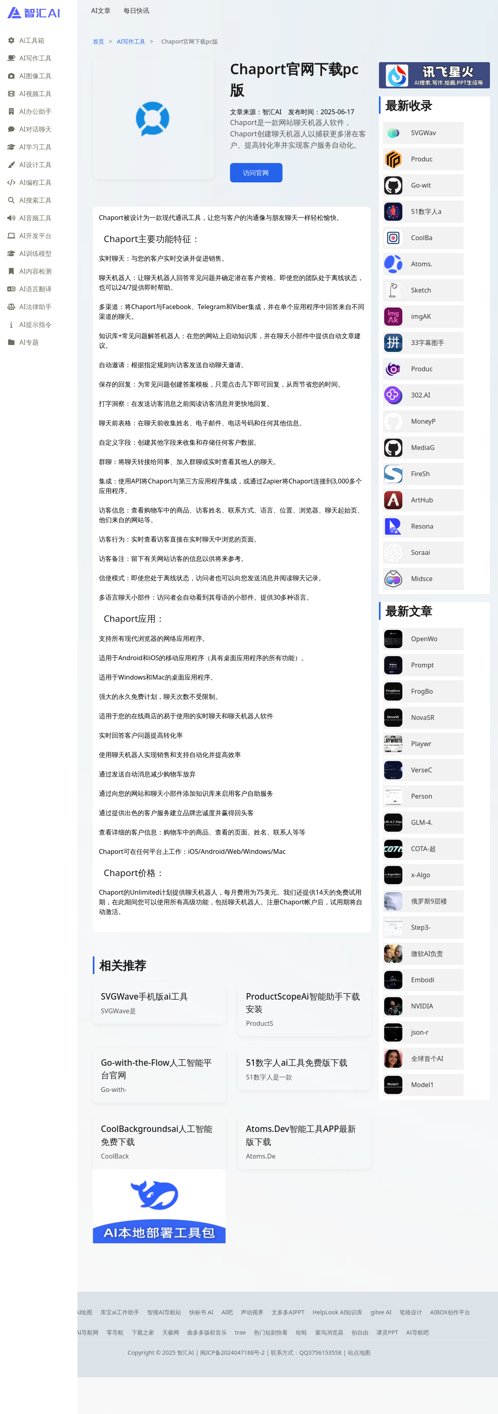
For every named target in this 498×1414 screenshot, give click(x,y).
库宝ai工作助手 (119, 1312)
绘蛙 (301, 1332)
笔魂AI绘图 (78, 1312)
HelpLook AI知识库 (337, 1312)
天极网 (170, 1332)
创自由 (360, 1332)
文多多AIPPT (288, 1312)
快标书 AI (201, 1312)
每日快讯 (136, 10)
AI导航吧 (417, 1332)
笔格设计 (411, 1312)
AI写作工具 (131, 41)
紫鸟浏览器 (329, 1332)
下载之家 (143, 1332)
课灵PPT (387, 1332)
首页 (98, 41)
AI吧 (227, 1312)
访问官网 (256, 172)
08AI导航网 (83, 1332)
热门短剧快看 (271, 1332)
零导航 (115, 1332)
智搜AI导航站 (164, 1312)
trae (240, 1332)
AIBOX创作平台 (450, 1312)
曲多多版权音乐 (207, 1332)
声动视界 (252, 1312)
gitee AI (380, 1312)
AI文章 (101, 10)
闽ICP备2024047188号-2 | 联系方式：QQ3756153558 (271, 1352)
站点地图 (359, 1352)
